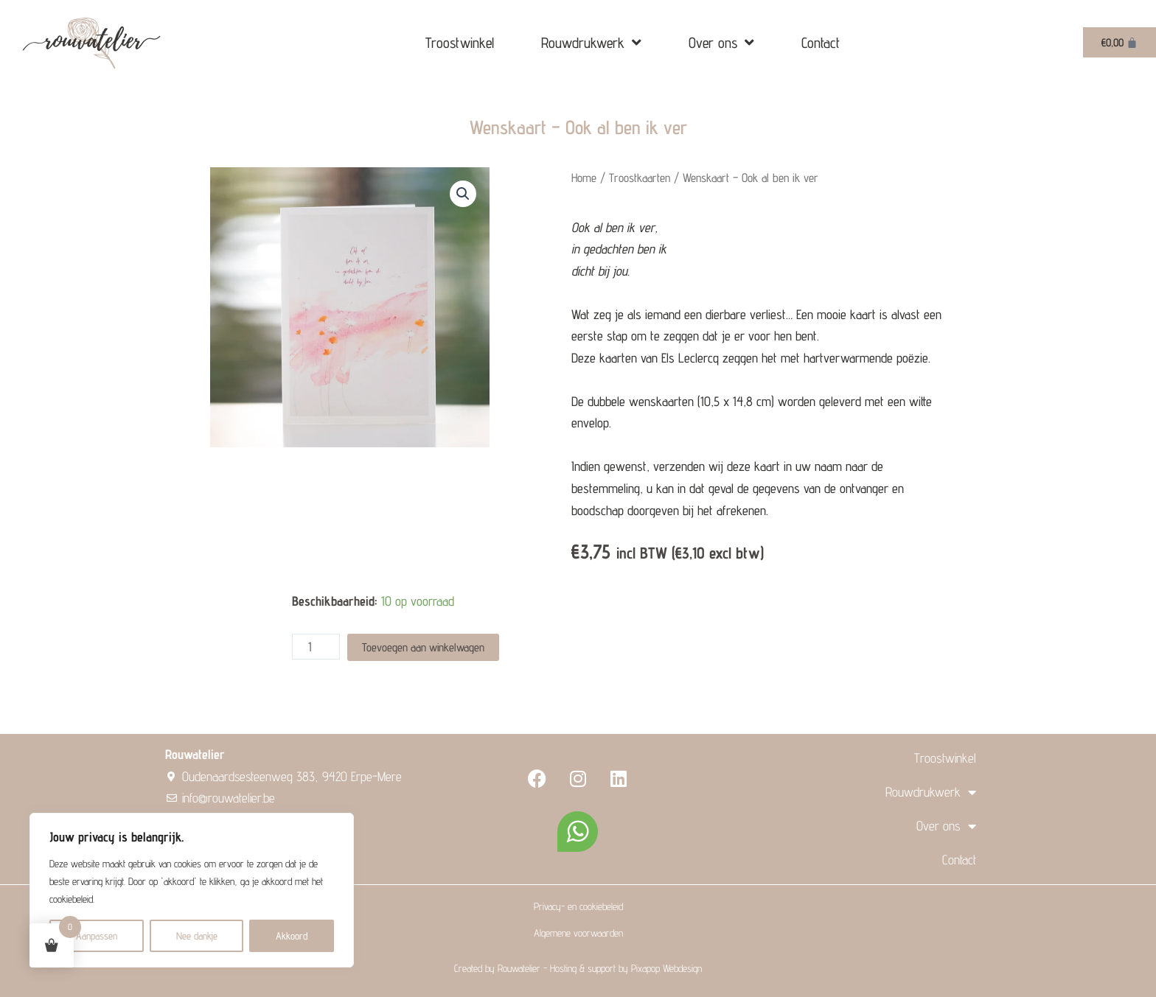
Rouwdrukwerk (591, 42)
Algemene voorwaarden (578, 933)
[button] (463, 194)
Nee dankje (196, 936)
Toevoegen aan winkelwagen (423, 647)
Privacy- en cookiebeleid (578, 906)
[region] (191, 890)
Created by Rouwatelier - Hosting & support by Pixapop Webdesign (578, 968)
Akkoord (291, 936)
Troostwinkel (459, 43)
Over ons (721, 42)
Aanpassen (96, 936)
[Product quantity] (316, 647)
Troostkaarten (640, 177)
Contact (820, 43)
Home (584, 177)
